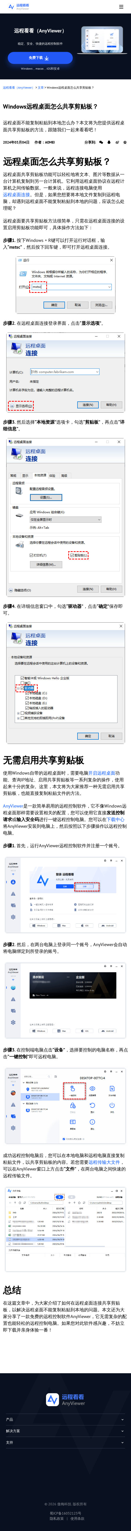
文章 (41, 87)
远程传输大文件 (104, 1162)
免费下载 (39, 58)
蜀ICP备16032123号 (65, 1513)
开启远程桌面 (101, 773)
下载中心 (115, 819)
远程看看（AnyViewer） (19, 87)
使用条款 (77, 1518)
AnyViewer (13, 806)
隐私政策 (57, 1518)
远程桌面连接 (16, 194)
